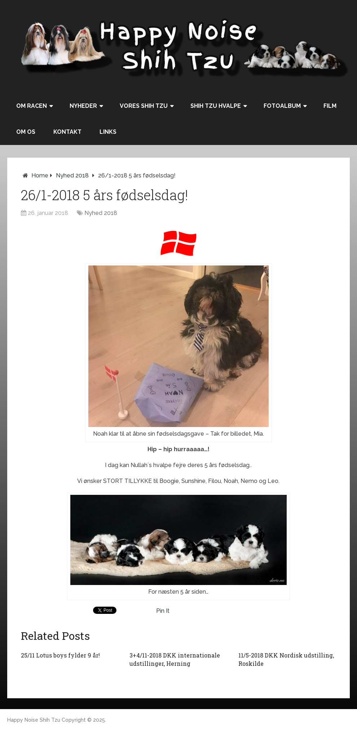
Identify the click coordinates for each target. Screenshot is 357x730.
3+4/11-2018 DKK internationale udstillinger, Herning (174, 659)
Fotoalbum (282, 105)
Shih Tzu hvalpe (215, 105)
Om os (25, 131)
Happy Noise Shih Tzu (33, 720)
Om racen (31, 105)
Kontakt (67, 131)
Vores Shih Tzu (144, 105)
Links (108, 131)
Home (39, 175)
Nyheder (83, 105)
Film (329, 105)
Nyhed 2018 (72, 175)
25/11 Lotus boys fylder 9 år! (60, 655)
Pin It (162, 610)
